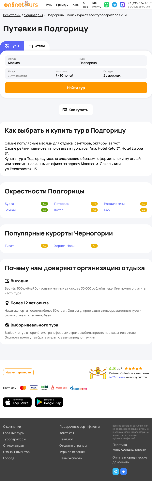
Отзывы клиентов (16, 452)
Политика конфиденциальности (129, 447)
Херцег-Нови (64, 246)
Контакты (66, 433)
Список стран (13, 445)
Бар (107, 210)
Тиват (9, 246)
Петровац (61, 204)
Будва (9, 204)
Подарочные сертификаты (79, 426)
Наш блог (66, 439)
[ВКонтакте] (123, 471)
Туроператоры (14, 439)
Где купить (96, 4)
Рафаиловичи (114, 204)
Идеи (75, 5)
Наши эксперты (71, 458)
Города (8, 458)
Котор (59, 210)
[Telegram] (116, 471)
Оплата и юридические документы (130, 459)
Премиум (62, 5)
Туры (49, 5)
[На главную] (21, 4)
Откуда (12, 58)
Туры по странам (72, 452)
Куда (82, 58)
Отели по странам (73, 445)
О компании (12, 426)
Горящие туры (13, 433)
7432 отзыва (117, 377)
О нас (85, 4)
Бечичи (10, 210)
